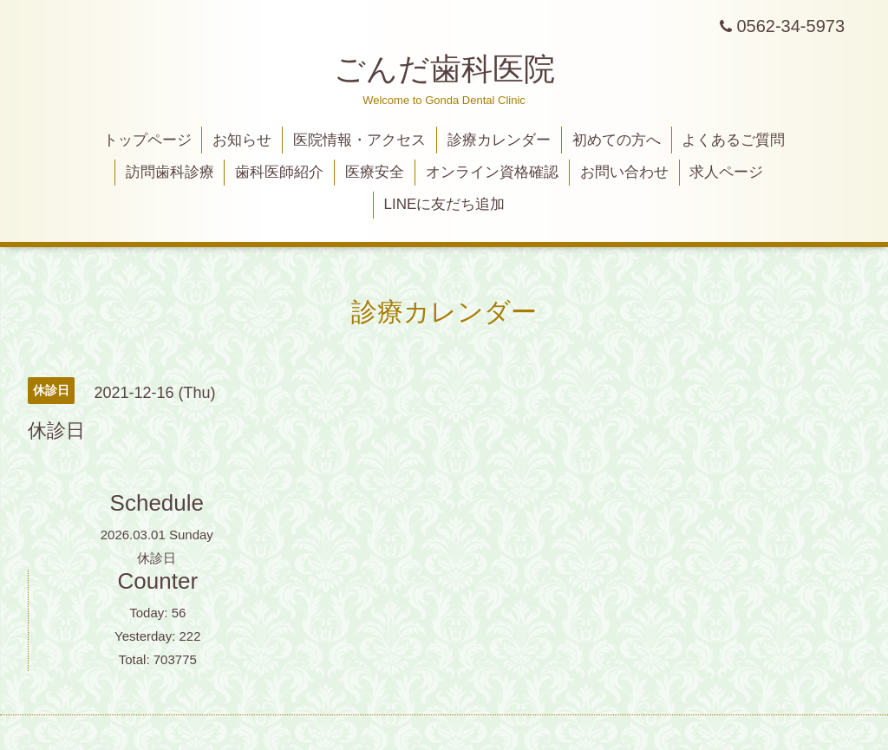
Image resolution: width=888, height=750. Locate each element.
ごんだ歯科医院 (444, 69)
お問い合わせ (624, 172)
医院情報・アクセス (359, 140)
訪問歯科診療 (170, 172)
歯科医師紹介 (279, 172)
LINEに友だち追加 (445, 204)
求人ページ (726, 172)
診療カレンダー (499, 140)
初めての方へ (616, 140)
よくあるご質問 (733, 140)
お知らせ (241, 140)
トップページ (147, 140)
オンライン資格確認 (492, 172)
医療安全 (374, 172)
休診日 (156, 558)
